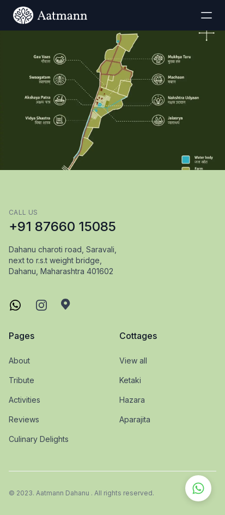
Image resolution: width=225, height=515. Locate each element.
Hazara (132, 399)
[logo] (50, 15)
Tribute (21, 380)
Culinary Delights (39, 439)
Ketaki (130, 380)
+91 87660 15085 (62, 226)
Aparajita (134, 419)
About (19, 360)
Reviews (24, 419)
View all (133, 360)
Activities (24, 399)
